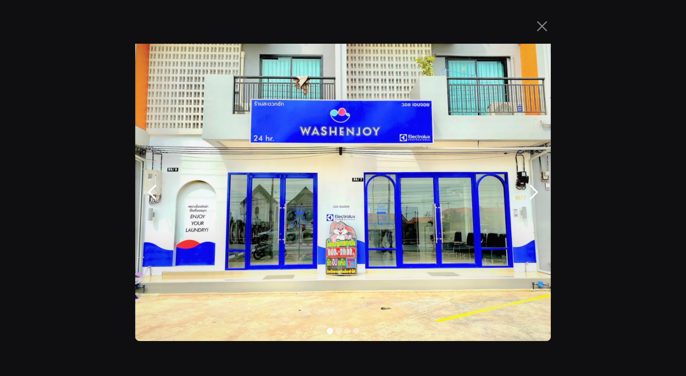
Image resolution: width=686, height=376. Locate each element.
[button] (152, 192)
